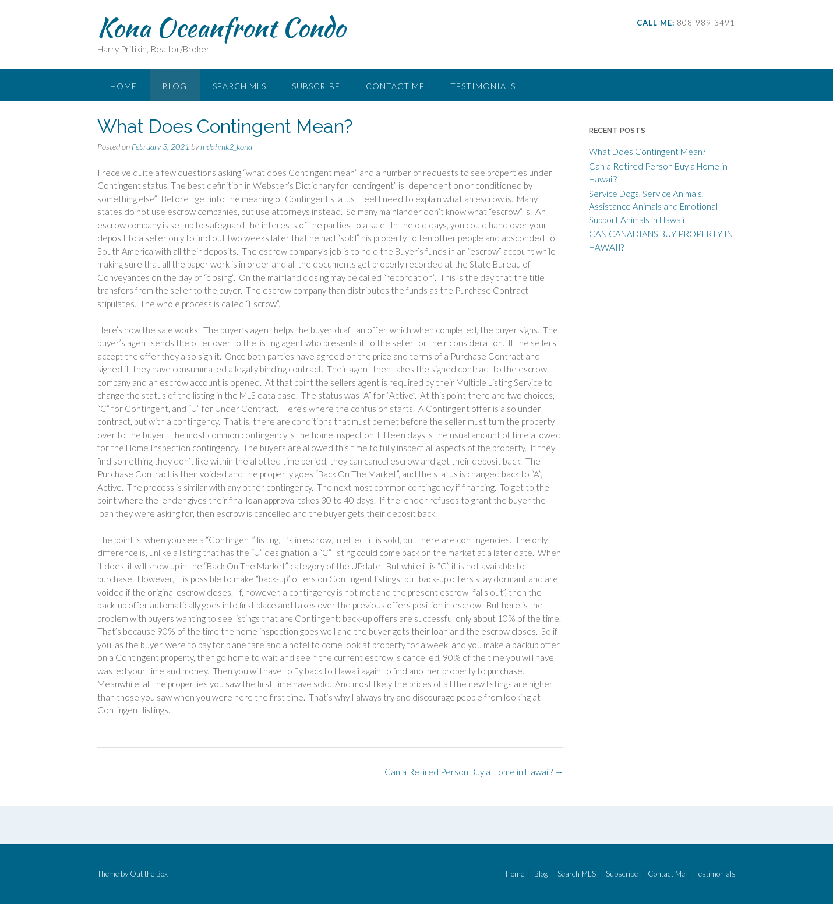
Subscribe (316, 86)
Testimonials (483, 86)
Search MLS (239, 86)
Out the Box (149, 873)
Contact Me (395, 86)
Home (123, 86)
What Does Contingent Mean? (647, 151)
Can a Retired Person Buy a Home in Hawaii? (473, 771)
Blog (175, 86)
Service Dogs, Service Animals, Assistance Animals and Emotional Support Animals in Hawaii (653, 206)
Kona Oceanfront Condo (221, 27)
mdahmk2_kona (226, 147)
